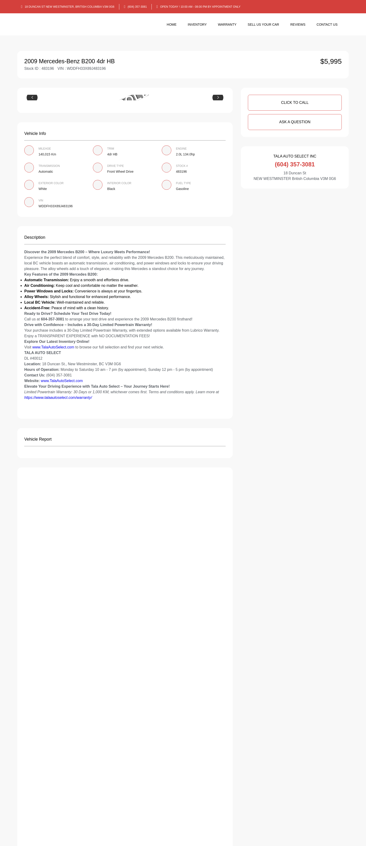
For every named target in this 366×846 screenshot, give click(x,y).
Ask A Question (294, 122)
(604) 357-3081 (137, 6)
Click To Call (295, 103)
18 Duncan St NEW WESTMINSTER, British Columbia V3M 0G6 (69, 6)
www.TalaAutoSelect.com (53, 347)
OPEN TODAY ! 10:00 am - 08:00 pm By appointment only (200, 6)
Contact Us (327, 24)
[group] (125, 97)
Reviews (298, 24)
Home (171, 24)
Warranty (227, 24)
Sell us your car (263, 24)
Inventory (197, 24)
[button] (32, 97)
